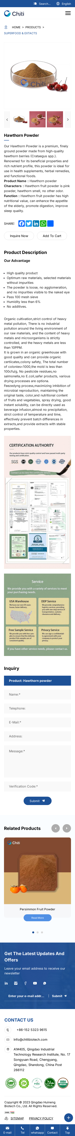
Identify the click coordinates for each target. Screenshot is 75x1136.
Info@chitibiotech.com (30, 1039)
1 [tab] (33, 932)
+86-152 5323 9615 (32, 1030)
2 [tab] (37, 932)
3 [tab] (42, 932)
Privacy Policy (41, 1118)
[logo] (15, 13)
